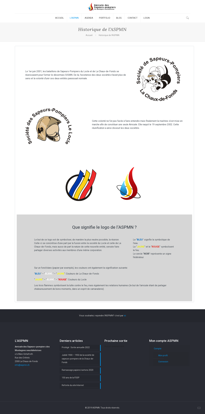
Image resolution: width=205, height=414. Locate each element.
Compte (157, 348)
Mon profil (163, 355)
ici (125, 315)
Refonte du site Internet (73, 385)
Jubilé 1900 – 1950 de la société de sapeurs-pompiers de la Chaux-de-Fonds (78, 359)
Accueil (89, 35)
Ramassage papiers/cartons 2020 (77, 370)
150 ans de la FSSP (70, 377)
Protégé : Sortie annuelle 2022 (76, 347)
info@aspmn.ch (22, 365)
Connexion (163, 361)
